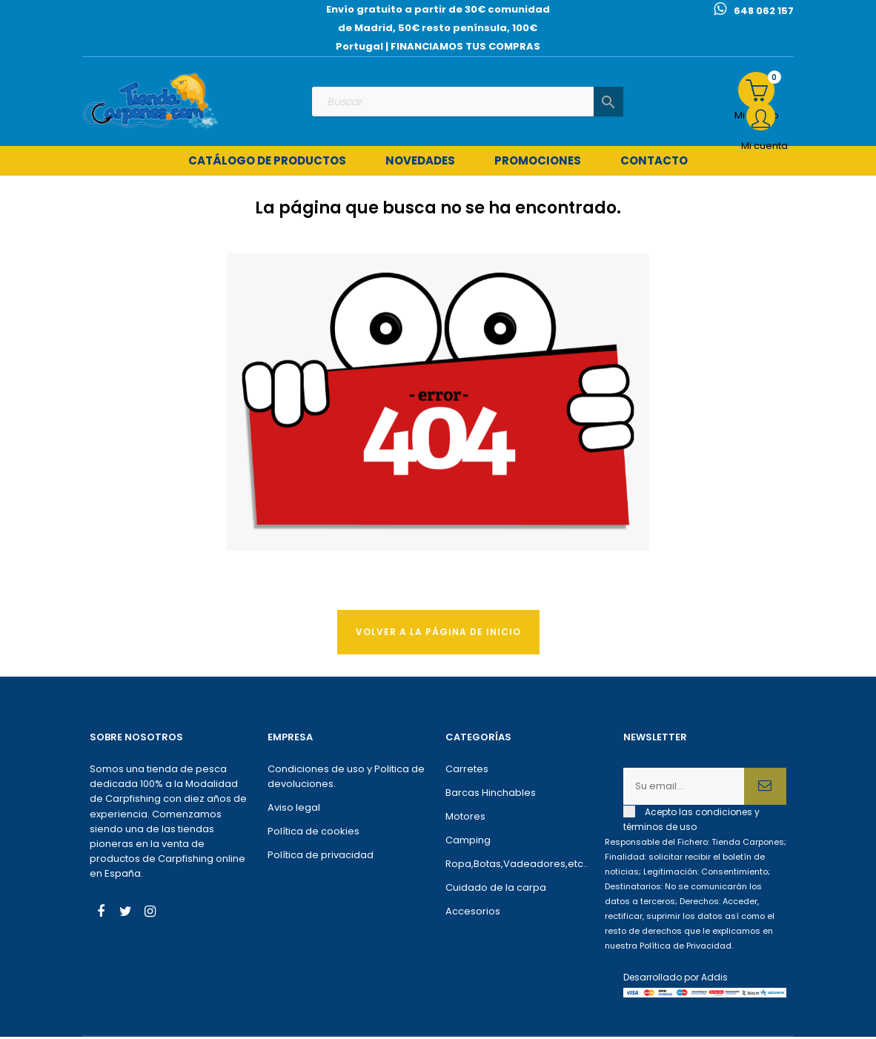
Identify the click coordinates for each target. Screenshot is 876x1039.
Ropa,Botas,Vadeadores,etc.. (516, 866)
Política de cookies (313, 833)
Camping (468, 842)
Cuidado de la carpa (495, 890)
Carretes (466, 771)
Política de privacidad (321, 857)
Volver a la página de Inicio (438, 633)
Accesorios (472, 913)
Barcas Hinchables (490, 795)
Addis (714, 979)
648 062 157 (764, 11)
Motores (465, 818)
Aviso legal (294, 810)
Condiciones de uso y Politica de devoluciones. (346, 778)
